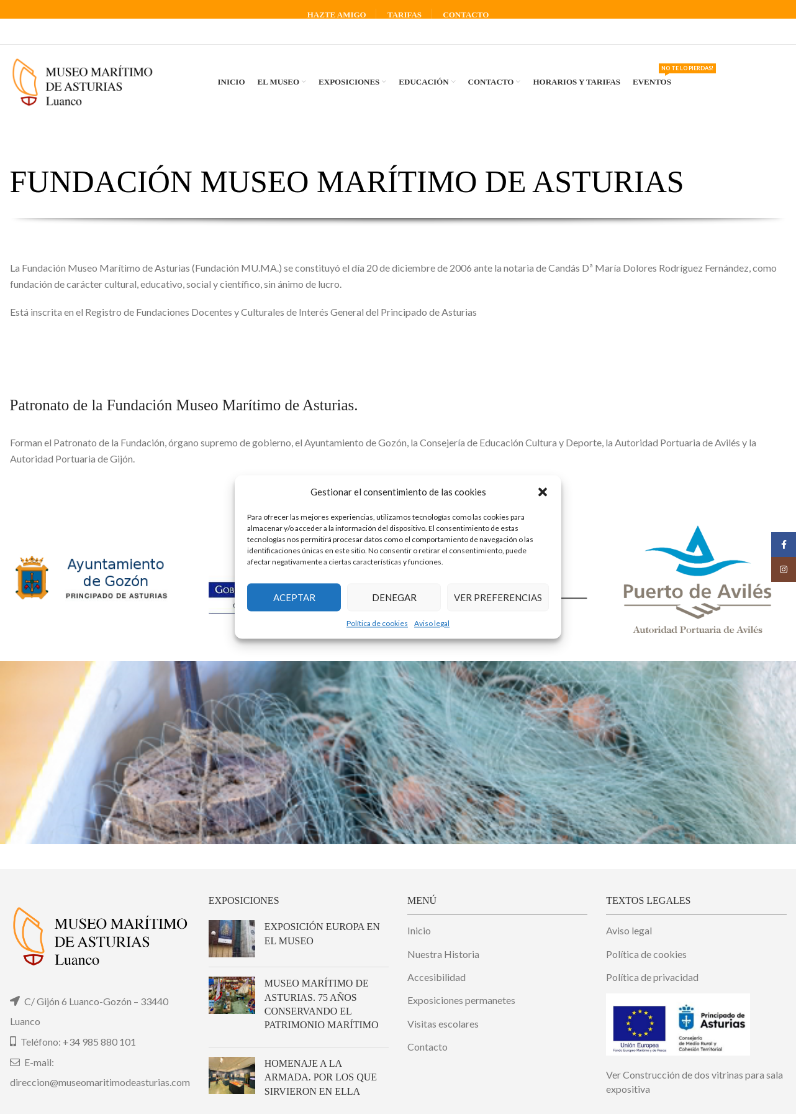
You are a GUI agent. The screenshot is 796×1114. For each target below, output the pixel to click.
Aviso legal (432, 623)
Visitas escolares (443, 1023)
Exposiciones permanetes (461, 1000)
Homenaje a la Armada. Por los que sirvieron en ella (321, 1077)
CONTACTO (466, 14)
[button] (542, 492)
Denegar (394, 597)
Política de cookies (377, 623)
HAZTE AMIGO (336, 14)
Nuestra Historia (443, 954)
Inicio (419, 930)
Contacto (427, 1046)
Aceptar (294, 597)
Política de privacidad (652, 977)
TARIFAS (404, 14)
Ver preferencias (498, 597)
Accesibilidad (436, 977)
